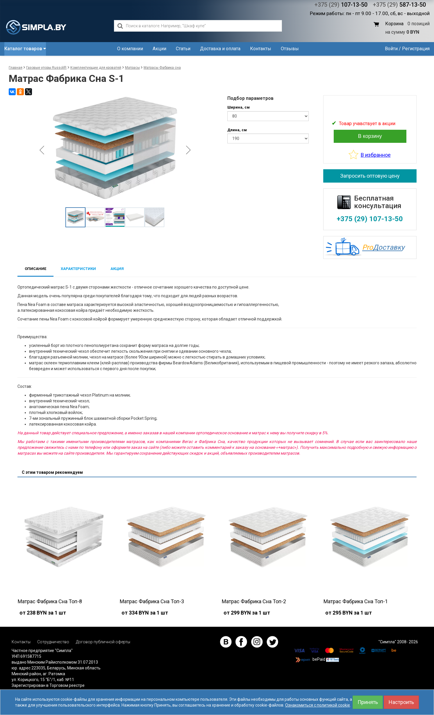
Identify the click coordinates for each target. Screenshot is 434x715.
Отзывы (290, 48)
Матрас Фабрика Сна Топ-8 (50, 601)
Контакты (260, 48)
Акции (159, 48)
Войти (391, 48)
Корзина (394, 23)
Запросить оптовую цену (370, 176)
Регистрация (416, 48)
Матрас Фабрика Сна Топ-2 (254, 601)
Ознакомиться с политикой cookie (317, 705)
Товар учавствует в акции (367, 123)
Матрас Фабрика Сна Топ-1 (356, 601)
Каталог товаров (25, 48)
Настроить (401, 702)
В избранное (376, 155)
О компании (130, 48)
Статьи (183, 48)
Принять (368, 702)
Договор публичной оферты (103, 642)
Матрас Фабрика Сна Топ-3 (152, 601)
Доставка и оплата (220, 48)
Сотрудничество (53, 642)
